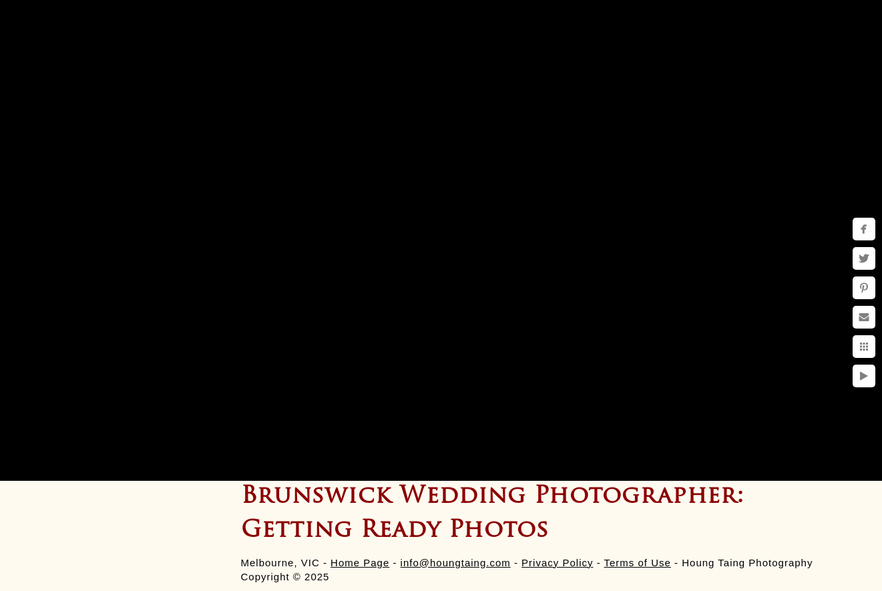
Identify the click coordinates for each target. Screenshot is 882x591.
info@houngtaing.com (456, 562)
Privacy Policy (557, 562)
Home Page (359, 562)
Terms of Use (637, 562)
